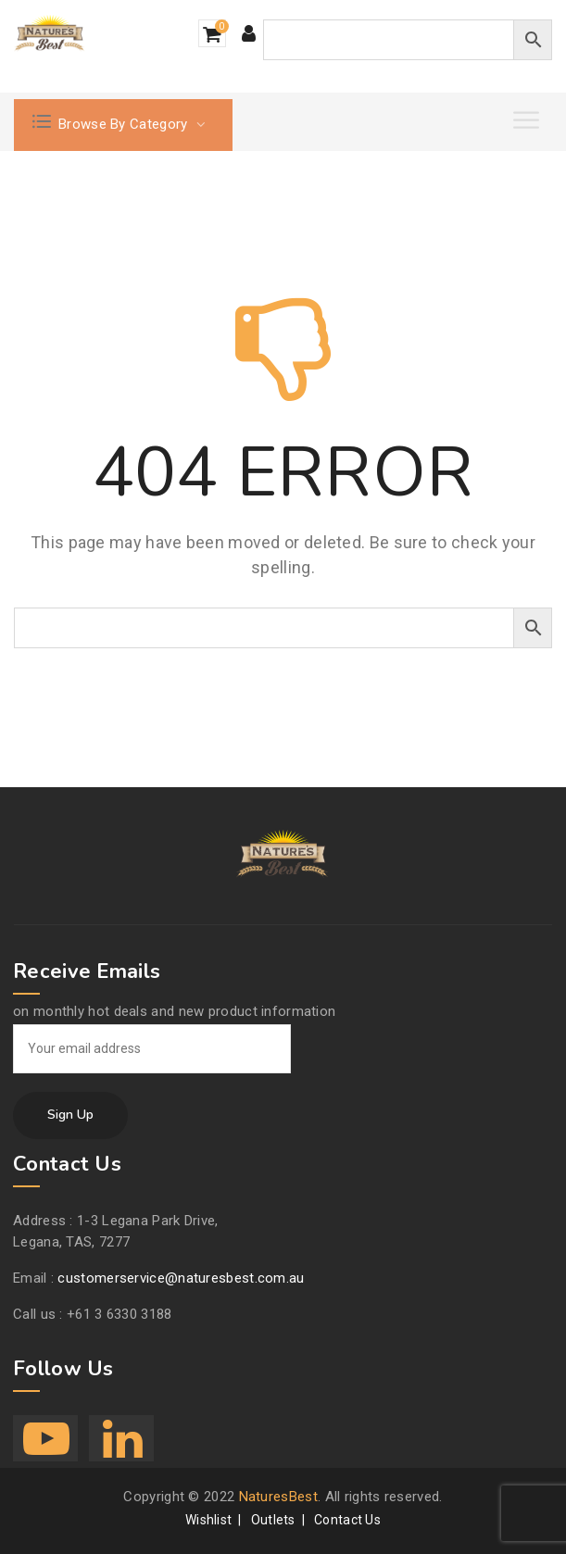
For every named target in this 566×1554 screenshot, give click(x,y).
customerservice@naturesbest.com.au (180, 1278)
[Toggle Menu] (528, 120)
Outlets (273, 1519)
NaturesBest (278, 1496)
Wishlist (208, 1519)
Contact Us (347, 1519)
